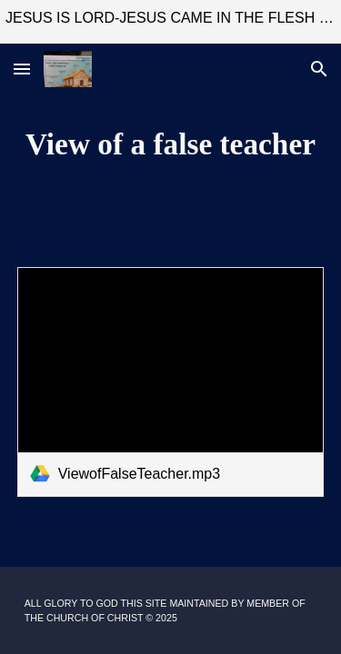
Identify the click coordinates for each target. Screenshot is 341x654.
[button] (22, 69)
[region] (170, 22)
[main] (171, 144)
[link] (171, 382)
